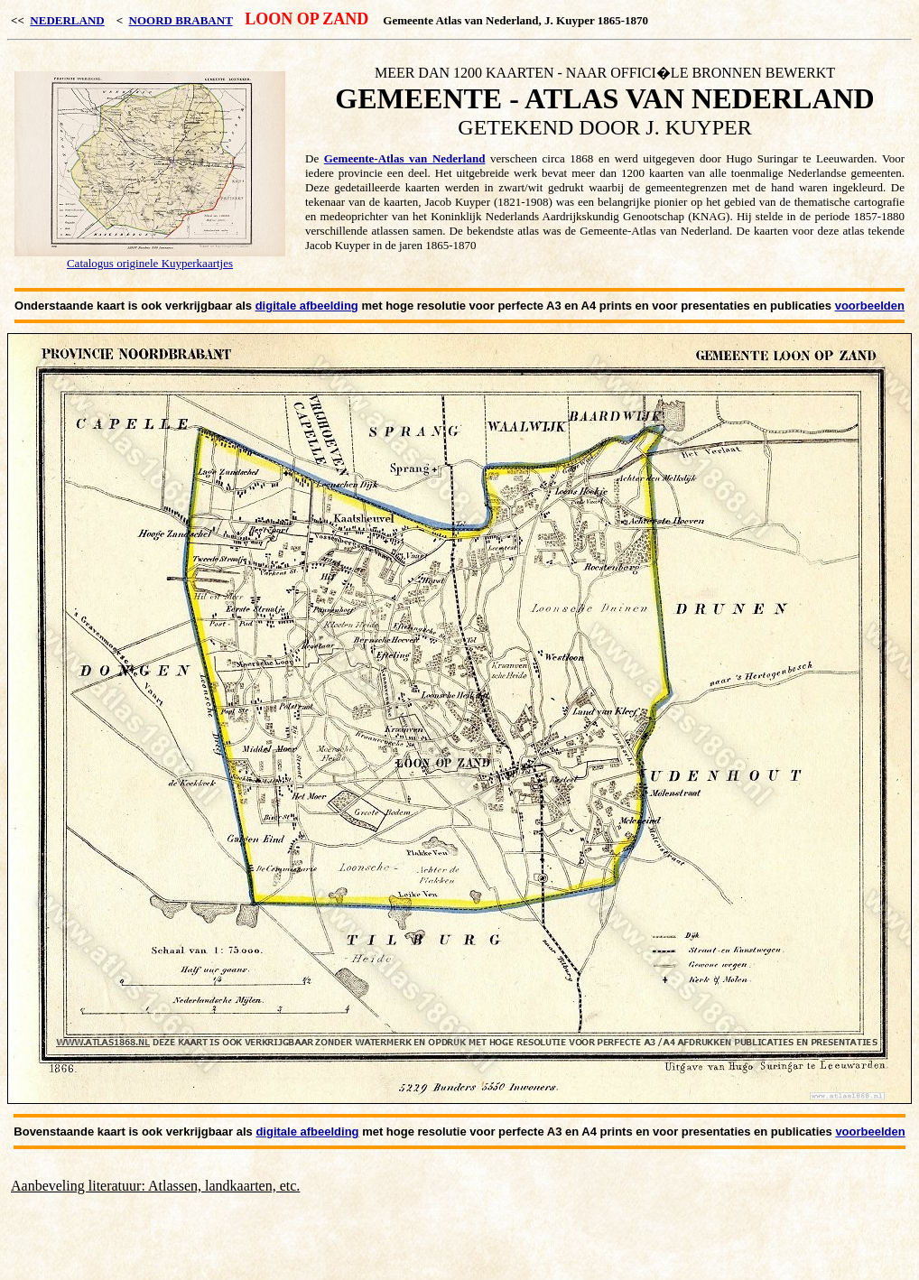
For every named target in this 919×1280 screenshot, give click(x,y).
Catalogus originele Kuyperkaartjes (150, 263)
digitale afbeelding (306, 305)
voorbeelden (870, 305)
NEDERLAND (67, 20)
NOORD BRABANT (181, 20)
